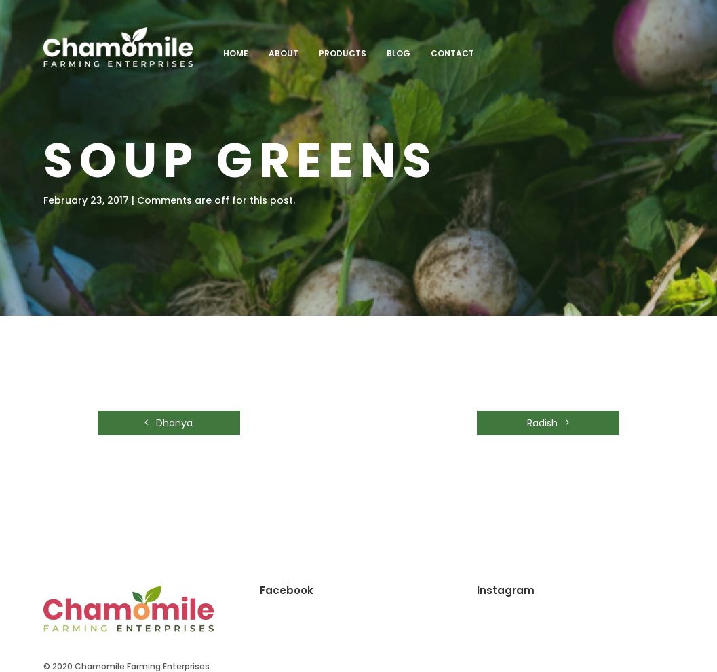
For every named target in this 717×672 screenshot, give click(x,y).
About (283, 53)
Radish (548, 423)
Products (342, 53)
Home (235, 53)
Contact (452, 53)
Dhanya (168, 423)
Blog (398, 53)
